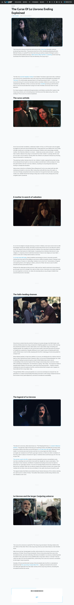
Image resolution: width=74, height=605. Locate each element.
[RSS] (61, 2)
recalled (43, 84)
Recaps (42, 2)
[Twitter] (52, 2)
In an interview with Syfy (19, 257)
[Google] (59, 2)
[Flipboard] (56, 2)
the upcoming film (30, 565)
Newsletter (68, 2)
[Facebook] (47, 2)
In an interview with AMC (44, 449)
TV (29, 2)
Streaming (35, 2)
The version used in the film (20, 459)
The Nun (15, 80)
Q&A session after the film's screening (41, 54)
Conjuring (43, 49)
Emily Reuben (16, 15)
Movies (25, 2)
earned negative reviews (26, 77)
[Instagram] (54, 2)
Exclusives (18, 2)
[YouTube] (49, 2)
